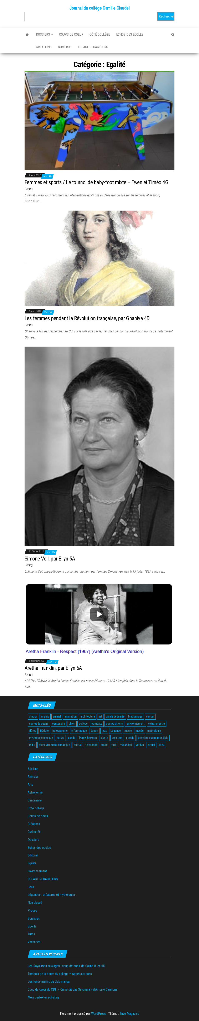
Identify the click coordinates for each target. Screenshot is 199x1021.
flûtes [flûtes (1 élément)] (32, 731)
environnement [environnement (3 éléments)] (135, 723)
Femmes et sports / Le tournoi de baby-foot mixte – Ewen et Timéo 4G (96, 182)
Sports (32, 926)
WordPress (98, 1014)
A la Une (33, 769)
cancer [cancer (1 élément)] (150, 716)
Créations (44, 47)
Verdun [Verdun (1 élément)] (140, 745)
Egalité (32, 863)
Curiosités (34, 832)
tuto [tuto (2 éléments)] (114, 745)
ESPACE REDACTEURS (93, 47)
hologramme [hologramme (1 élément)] (60, 731)
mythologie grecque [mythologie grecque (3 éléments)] (41, 738)
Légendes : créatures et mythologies (52, 895)
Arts (30, 784)
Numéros (65, 47)
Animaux (33, 777)
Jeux (31, 887)
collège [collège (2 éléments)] (83, 723)
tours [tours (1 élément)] (104, 745)
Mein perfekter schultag (43, 997)
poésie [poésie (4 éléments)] (130, 738)
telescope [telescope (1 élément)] (91, 745)
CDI (31, 189)
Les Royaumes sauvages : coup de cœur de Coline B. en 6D (66, 966)
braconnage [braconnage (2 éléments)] (135, 716)
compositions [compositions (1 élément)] (114, 723)
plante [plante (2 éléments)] (104, 738)
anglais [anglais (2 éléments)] (45, 716)
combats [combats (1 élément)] (96, 723)
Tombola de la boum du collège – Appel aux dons (60, 974)
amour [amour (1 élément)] (33, 716)
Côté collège (100, 34)
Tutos (31, 934)
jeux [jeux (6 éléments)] (104, 731)
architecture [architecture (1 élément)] (87, 716)
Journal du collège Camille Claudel (99, 8)
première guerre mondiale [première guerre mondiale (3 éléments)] (153, 738)
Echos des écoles (129, 34)
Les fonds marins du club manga (49, 982)
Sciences (34, 918)
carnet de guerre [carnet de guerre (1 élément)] (39, 723)
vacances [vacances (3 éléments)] (126, 745)
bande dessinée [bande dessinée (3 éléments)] (115, 716)
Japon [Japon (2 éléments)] (94, 731)
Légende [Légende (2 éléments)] (116, 731)
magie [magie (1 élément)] (128, 731)
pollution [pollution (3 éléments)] (117, 738)
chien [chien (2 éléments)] (72, 723)
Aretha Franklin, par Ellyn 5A (53, 668)
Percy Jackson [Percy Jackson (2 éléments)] (88, 738)
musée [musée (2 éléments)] (140, 731)
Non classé (35, 903)
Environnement (37, 871)
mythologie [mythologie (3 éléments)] (154, 731)
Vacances (34, 942)
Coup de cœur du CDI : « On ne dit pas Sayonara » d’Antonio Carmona (72, 989)
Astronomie (35, 792)
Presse (32, 910)
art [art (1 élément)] (100, 716)
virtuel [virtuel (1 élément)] (151, 745)
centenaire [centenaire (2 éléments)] (58, 723)
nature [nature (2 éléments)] (60, 738)
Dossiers (44, 34)
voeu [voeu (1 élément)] (161, 745)
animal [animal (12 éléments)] (57, 716)
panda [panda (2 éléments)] (71, 738)
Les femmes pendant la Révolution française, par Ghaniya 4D (87, 318)
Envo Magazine (129, 1014)
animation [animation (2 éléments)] (71, 716)
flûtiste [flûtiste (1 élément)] (44, 731)
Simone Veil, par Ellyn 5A (50, 558)
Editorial (33, 855)
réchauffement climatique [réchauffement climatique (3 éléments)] (54, 745)
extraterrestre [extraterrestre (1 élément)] (156, 723)
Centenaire (35, 800)
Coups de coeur (71, 34)
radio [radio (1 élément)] (32, 745)
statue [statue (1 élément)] (78, 745)
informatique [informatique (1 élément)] (79, 731)
